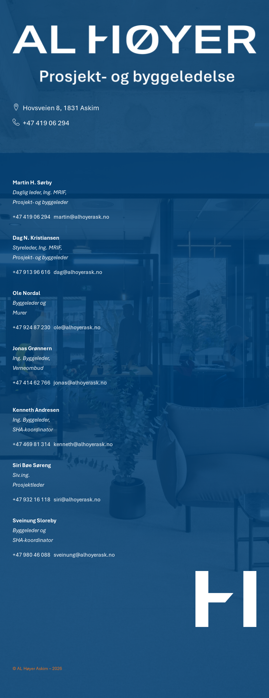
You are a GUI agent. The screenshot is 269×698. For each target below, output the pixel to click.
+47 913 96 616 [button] (31, 272)
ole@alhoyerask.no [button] (77, 327)
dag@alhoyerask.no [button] (78, 272)
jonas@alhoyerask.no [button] (80, 382)
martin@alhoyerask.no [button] (81, 216)
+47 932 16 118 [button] (31, 499)
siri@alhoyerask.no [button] (77, 499)
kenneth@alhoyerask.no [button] (83, 444)
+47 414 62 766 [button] (31, 382)
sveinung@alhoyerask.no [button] (84, 554)
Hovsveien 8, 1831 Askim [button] (56, 108)
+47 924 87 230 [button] (31, 327)
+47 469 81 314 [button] (31, 444)
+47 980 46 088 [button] (31, 554)
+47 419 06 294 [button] (41, 123)
